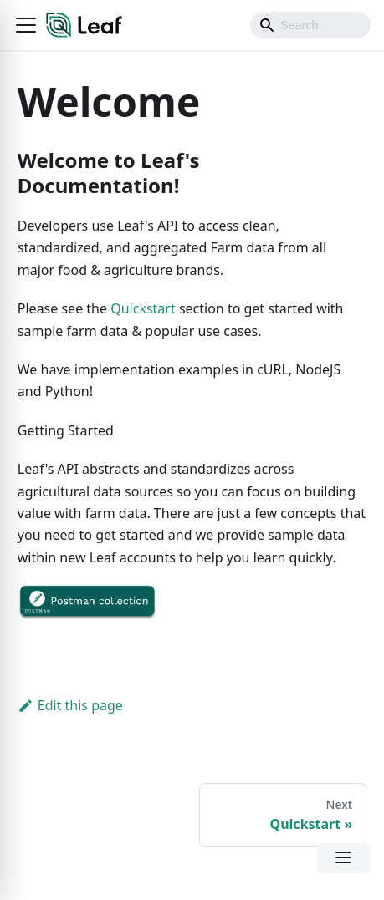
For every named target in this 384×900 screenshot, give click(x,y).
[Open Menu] (344, 858)
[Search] (310, 25)
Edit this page (70, 705)
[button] (25, 25)
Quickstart (143, 308)
